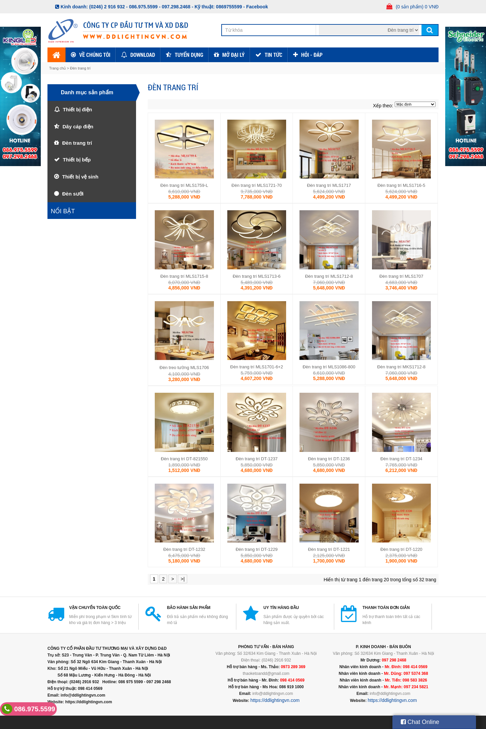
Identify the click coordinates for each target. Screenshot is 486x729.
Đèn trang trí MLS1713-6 (256, 276)
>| (182, 579)
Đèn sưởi (73, 194)
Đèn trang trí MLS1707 (401, 276)
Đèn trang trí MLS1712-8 (329, 276)
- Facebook (255, 6)
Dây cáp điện (78, 126)
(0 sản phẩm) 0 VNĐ (417, 6)
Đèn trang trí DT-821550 (184, 458)
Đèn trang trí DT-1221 (329, 549)
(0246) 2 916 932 (107, 6)
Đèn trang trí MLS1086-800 (328, 366)
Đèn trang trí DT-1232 (184, 549)
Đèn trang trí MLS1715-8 (184, 276)
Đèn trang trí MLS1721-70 (257, 185)
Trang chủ (58, 68)
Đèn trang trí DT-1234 (401, 458)
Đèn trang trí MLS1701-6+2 (256, 366)
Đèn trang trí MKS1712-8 (401, 366)
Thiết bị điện (77, 109)
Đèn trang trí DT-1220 (401, 549)
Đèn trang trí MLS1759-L (184, 185)
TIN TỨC (273, 54)
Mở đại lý (233, 54)
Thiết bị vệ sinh (80, 176)
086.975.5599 (28, 709)
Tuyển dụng (189, 54)
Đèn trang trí (80, 68)
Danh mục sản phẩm (87, 92)
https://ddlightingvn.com (274, 700)
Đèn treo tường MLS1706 (184, 367)
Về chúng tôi (94, 54)
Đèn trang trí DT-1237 (257, 458)
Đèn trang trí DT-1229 (257, 549)
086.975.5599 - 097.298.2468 (160, 6)
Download (142, 54)
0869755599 (229, 6)
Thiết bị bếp (77, 159)
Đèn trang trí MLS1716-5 (401, 185)
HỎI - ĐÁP (312, 54)
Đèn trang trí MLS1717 (329, 185)
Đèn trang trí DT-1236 (329, 458)
